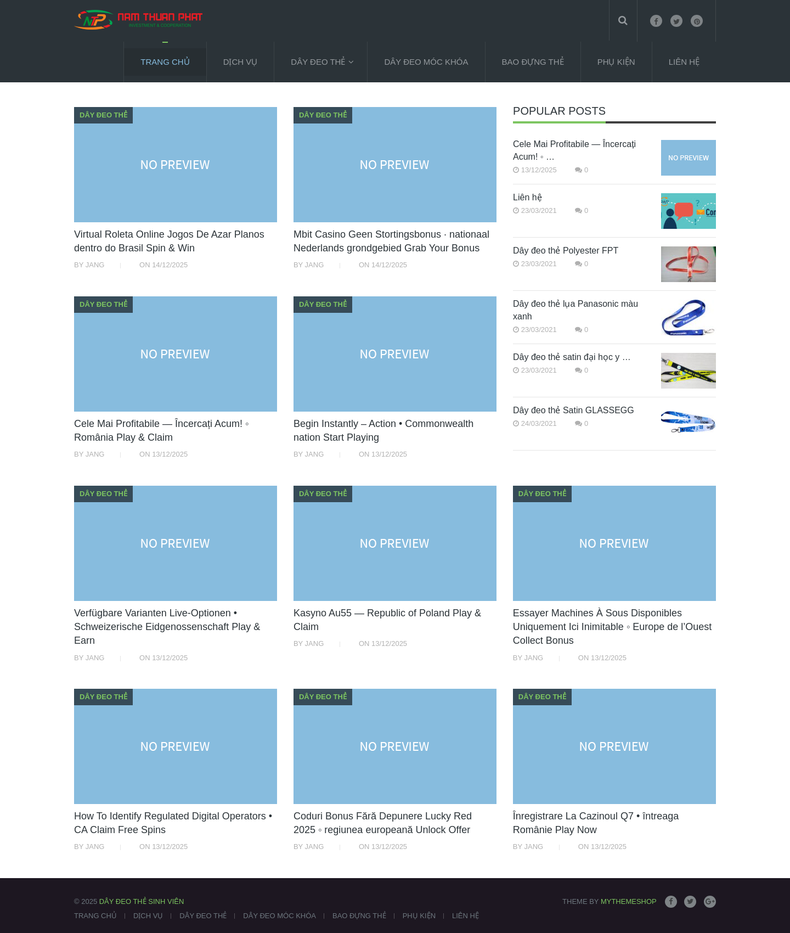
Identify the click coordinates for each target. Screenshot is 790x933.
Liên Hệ (684, 61)
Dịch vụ (240, 61)
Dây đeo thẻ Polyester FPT (565, 250)
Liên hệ (527, 197)
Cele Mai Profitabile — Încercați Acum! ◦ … (574, 150)
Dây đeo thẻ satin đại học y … (572, 357)
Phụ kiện (616, 61)
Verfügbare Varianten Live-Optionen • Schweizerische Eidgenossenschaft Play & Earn (167, 627)
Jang (95, 265)
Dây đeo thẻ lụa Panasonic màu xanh (575, 310)
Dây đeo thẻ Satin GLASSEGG (573, 410)
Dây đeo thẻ (318, 61)
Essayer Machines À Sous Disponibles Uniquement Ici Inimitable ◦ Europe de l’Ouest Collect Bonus (612, 627)
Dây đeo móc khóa (426, 61)
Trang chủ (164, 61)
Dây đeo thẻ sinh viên (141, 901)
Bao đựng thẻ (533, 61)
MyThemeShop (629, 901)
